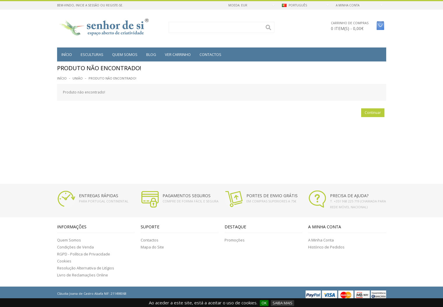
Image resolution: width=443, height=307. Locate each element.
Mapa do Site (152, 247)
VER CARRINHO (178, 54)
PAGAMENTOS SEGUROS (187, 195)
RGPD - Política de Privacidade (83, 254)
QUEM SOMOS (124, 54)
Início (66, 54)
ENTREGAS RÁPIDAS (98, 195)
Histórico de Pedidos (326, 247)
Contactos (210, 54)
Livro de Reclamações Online (82, 275)
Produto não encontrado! (112, 78)
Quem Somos (69, 240)
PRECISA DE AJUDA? (349, 195)
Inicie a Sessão (87, 5)
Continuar (373, 112)
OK (264, 303)
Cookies (64, 261)
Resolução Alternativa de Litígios (85, 268)
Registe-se (114, 5)
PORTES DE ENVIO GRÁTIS (272, 195)
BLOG (151, 54)
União (78, 78)
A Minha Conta (321, 240)
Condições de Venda (75, 247)
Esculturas (92, 54)
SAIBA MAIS (282, 303)
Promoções (235, 240)
